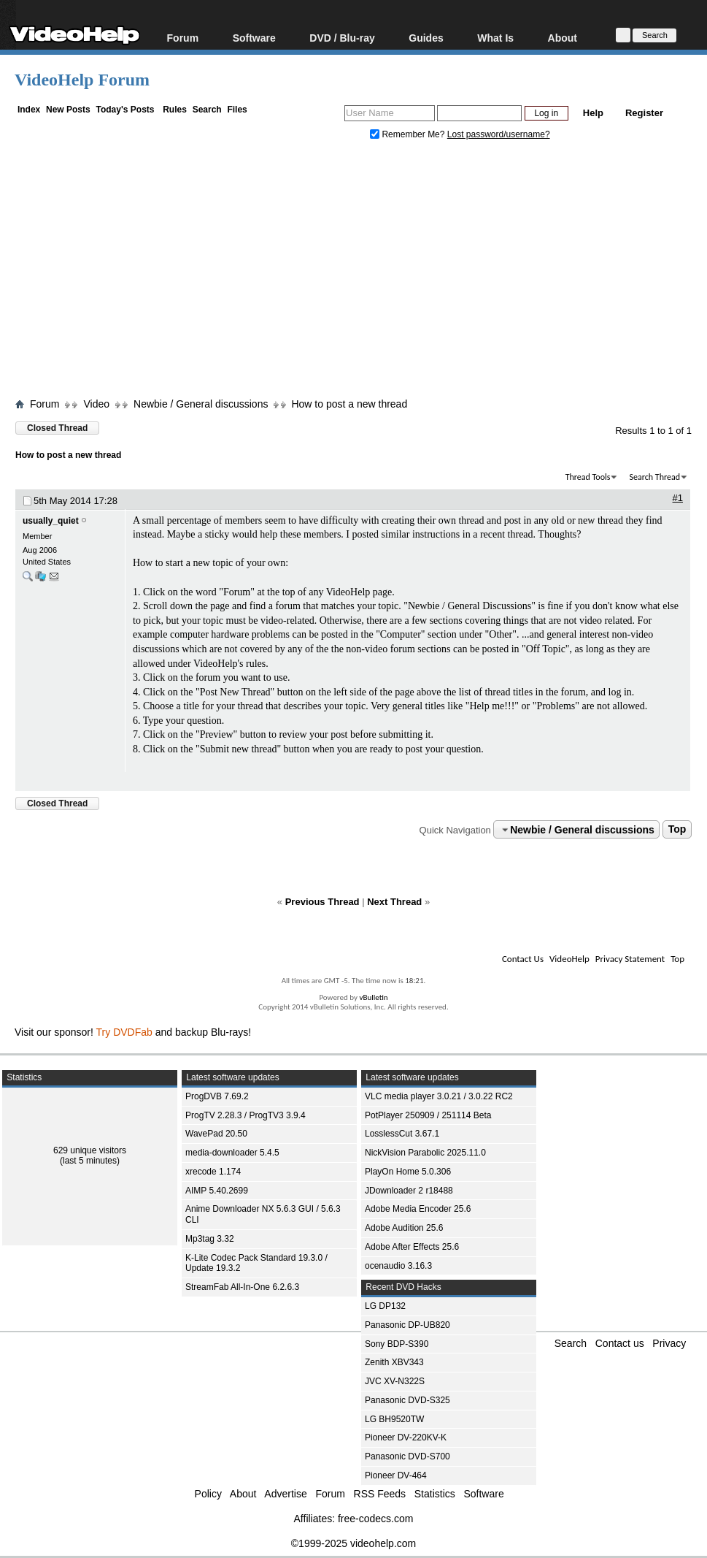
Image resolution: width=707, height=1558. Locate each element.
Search (207, 109)
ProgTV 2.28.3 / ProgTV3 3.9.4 (245, 1115)
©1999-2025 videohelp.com (353, 1543)
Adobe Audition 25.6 (404, 1228)
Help (593, 112)
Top (677, 830)
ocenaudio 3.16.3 (398, 1266)
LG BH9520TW (394, 1419)
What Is (495, 38)
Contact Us (523, 958)
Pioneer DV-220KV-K (406, 1437)
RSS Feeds (380, 1494)
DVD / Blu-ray (341, 38)
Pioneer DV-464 (396, 1475)
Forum (183, 38)
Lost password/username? (498, 134)
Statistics (434, 1494)
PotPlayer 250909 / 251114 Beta (428, 1115)
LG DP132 (385, 1306)
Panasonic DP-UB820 (407, 1325)
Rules (175, 109)
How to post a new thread (349, 404)
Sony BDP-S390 (396, 1344)
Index (29, 109)
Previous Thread (322, 901)
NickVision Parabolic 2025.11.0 (425, 1153)
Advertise (285, 1494)
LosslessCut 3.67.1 (402, 1134)
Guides (426, 38)
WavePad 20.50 (216, 1134)
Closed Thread (57, 428)
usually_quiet (51, 521)
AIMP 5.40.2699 (216, 1190)
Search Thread (654, 477)
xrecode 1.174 (213, 1171)
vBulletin (373, 997)
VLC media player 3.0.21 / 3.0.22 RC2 (439, 1096)
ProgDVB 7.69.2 (217, 1096)
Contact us (619, 1343)
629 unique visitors (89, 1150)
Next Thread (394, 901)
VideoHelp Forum (82, 79)
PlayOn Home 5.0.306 (408, 1171)
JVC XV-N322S (395, 1381)
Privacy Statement (630, 958)
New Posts (68, 109)
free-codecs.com (375, 1518)
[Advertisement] (361, 272)
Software (254, 38)
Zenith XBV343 (394, 1362)
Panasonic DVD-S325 (407, 1400)
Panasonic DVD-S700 (407, 1456)
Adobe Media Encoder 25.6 (418, 1209)
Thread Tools (588, 477)
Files (237, 109)
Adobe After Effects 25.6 (412, 1247)
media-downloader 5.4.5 (232, 1153)
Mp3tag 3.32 (209, 1239)
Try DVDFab (124, 1032)
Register (644, 112)
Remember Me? (408, 134)
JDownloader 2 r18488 (409, 1190)
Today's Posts (125, 109)
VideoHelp (569, 958)
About (562, 38)
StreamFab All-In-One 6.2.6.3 (242, 1287)
